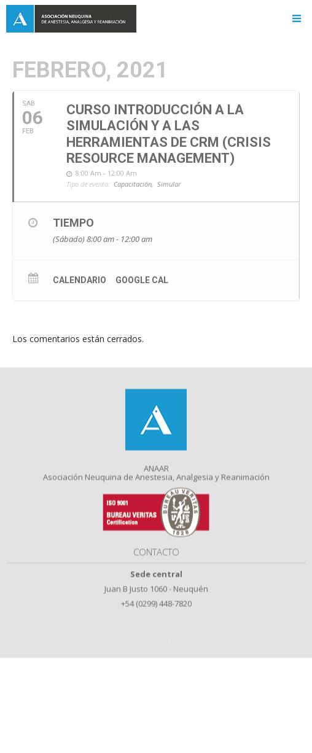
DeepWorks (156, 651)
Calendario (79, 280)
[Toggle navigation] (296, 19)
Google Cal (141, 280)
